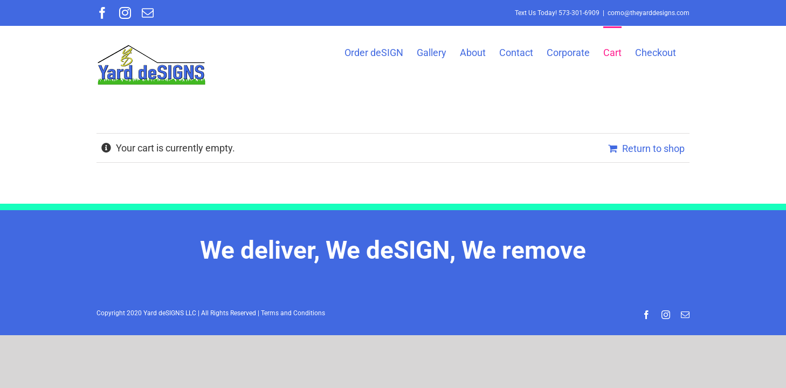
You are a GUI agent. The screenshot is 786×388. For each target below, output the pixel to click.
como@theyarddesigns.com (649, 13)
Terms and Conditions (293, 313)
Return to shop (653, 148)
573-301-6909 (579, 13)
